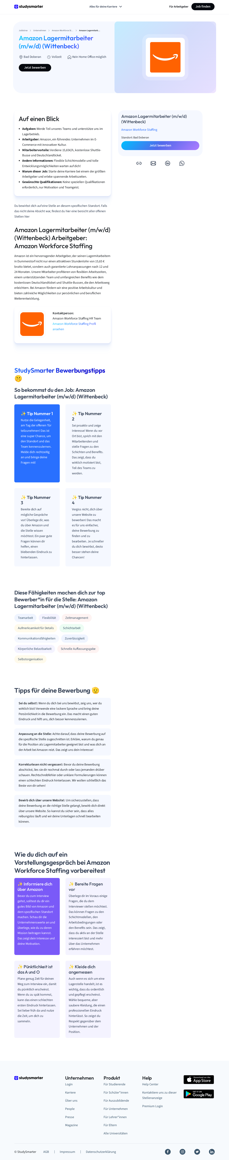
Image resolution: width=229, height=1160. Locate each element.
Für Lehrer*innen (115, 1117)
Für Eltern (110, 1125)
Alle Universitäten (116, 1133)
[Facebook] (168, 1152)
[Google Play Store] (199, 1093)
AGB (46, 1152)
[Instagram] (182, 1152)
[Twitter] (197, 1152)
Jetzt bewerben (35, 67)
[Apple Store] (199, 1079)
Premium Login (152, 1106)
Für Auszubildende (116, 1100)
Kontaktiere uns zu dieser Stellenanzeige (159, 1095)
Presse (69, 1117)
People (70, 1109)
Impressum (67, 1152)
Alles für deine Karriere (106, 6)
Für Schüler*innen (116, 1092)
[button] (139, 163)
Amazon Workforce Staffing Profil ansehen (74, 326)
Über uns (71, 1100)
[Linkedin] (212, 1152)
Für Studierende (114, 1084)
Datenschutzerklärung (101, 1152)
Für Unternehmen (116, 1109)
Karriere (70, 1092)
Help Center (150, 1084)
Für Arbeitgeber (178, 7)
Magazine (71, 1125)
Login (69, 1084)
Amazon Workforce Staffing (139, 129)
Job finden (203, 6)
